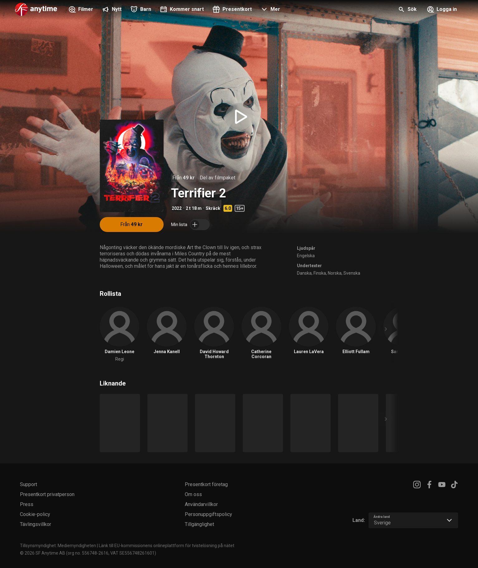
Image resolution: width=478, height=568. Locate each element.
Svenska (351, 273)
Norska (335, 273)
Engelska (306, 255)
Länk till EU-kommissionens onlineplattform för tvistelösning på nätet (166, 545)
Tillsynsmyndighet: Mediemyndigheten (58, 545)
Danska (304, 273)
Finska (319, 273)
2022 (177, 208)
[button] (270, 10)
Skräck (213, 208)
